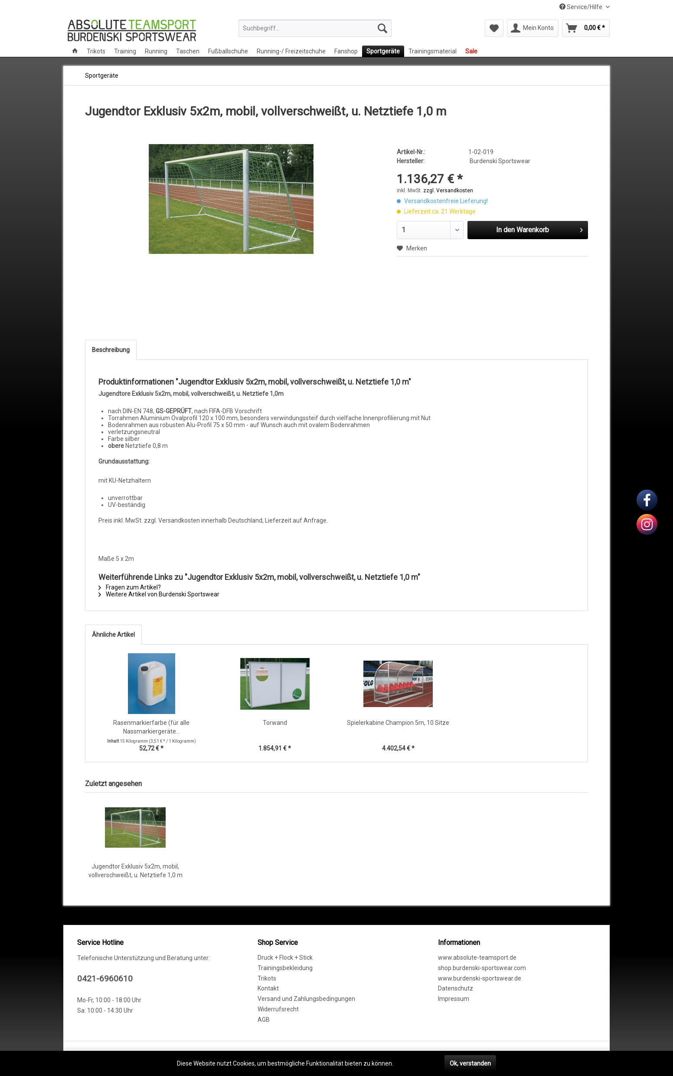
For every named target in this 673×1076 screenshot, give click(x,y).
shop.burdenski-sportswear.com (482, 967)
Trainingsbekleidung (285, 967)
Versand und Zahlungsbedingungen (306, 998)
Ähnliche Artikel (113, 634)
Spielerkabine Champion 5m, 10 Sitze (398, 722)
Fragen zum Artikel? (129, 587)
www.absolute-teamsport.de (477, 957)
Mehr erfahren (415, 1063)
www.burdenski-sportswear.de (479, 978)
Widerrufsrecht (278, 1009)
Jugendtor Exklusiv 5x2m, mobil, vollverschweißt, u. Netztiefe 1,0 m (135, 871)
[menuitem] (315, 28)
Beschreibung (111, 349)
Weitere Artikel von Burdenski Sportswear (158, 594)
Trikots (267, 978)
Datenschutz (455, 988)
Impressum (453, 998)
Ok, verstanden (470, 1063)
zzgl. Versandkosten (448, 191)
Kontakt (268, 988)
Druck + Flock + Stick (285, 957)
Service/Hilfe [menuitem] (581, 6)
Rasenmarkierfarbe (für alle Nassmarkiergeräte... (151, 727)
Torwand (275, 722)
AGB (264, 1019)
